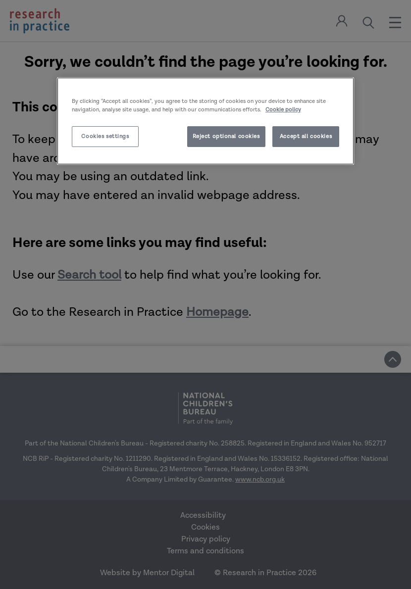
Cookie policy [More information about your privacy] (283, 109)
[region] (205, 120)
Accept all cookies (306, 136)
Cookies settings (105, 136)
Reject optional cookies (226, 136)
